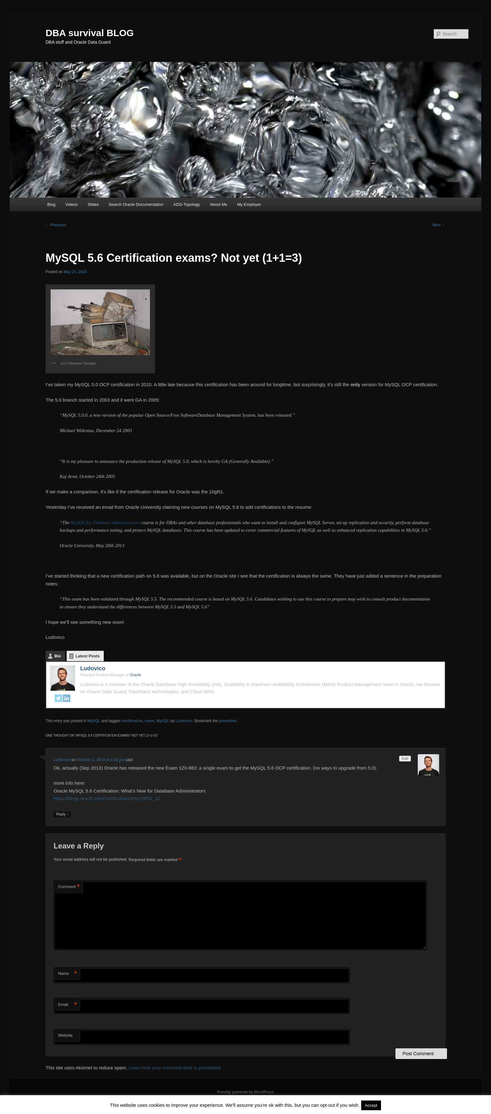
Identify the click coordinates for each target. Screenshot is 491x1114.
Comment (69, 887)
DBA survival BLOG (90, 33)
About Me (218, 204)
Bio (57, 656)
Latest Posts (87, 656)
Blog (51, 204)
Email (67, 1004)
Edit (405, 758)
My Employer (249, 204)
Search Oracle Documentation (136, 204)
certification (132, 721)
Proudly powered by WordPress (245, 1092)
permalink (228, 721)
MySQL (93, 721)
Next (439, 225)
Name (67, 973)
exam (150, 721)
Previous (56, 225)
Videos (71, 204)
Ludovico (92, 668)
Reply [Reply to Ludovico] (62, 814)
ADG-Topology (186, 204)
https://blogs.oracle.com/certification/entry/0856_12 (106, 798)
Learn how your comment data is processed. (175, 1067)
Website (65, 1035)
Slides (93, 204)
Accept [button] (371, 1105)
